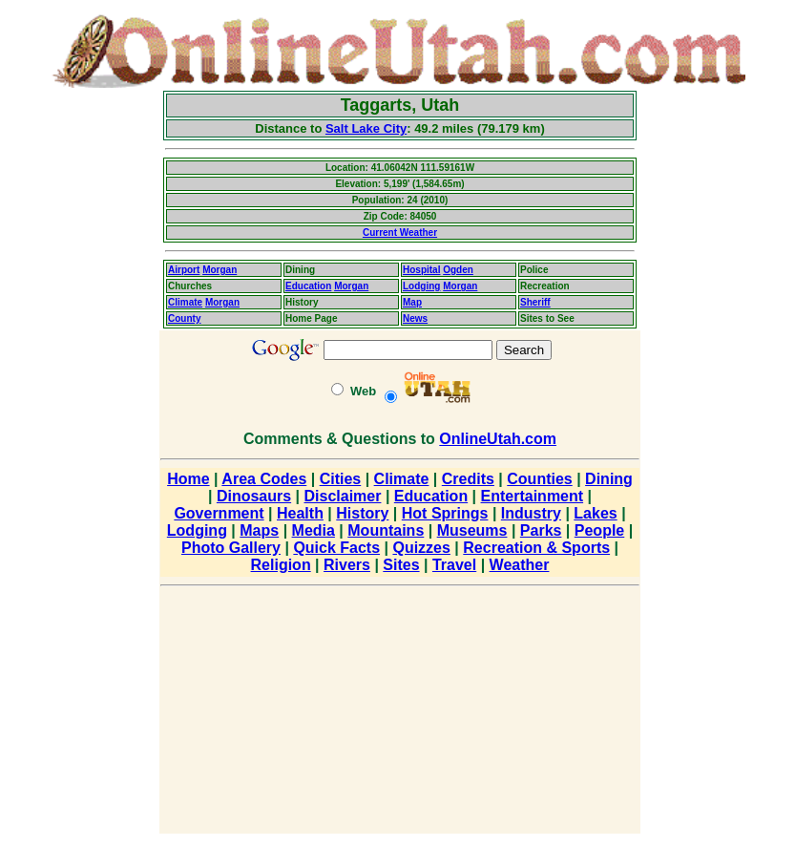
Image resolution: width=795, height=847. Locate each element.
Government (218, 513)
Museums (472, 530)
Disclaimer (343, 496)
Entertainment (532, 496)
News (415, 318)
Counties (539, 479)
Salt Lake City (366, 128)
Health (300, 513)
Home (188, 479)
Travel (454, 565)
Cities (341, 479)
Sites (401, 565)
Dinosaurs (254, 496)
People (599, 530)
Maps (259, 530)
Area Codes (263, 479)
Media (313, 530)
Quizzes (421, 548)
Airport (183, 270)
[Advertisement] (81, 377)
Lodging (421, 286)
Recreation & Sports (536, 548)
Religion (281, 565)
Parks (541, 530)
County (184, 318)
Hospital (421, 270)
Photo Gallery (231, 548)
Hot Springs (445, 513)
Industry (531, 513)
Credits (468, 479)
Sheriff (535, 302)
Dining (609, 479)
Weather (520, 565)
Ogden (458, 270)
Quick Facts (336, 548)
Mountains (385, 530)
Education (308, 286)
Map (412, 302)
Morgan (219, 270)
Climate (185, 302)
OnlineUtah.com (497, 439)
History (362, 513)
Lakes (595, 513)
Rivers (347, 565)
